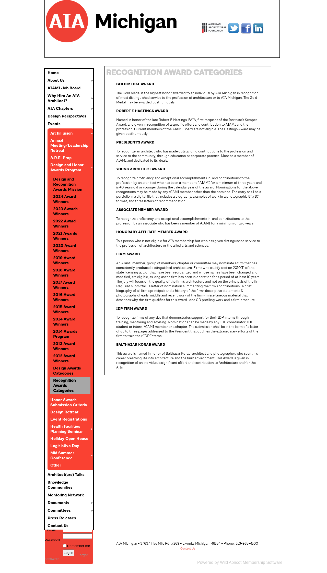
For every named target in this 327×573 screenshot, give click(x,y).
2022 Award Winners (64, 224)
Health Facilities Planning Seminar (66, 429)
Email (50, 530)
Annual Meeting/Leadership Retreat (69, 145)
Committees (59, 510)
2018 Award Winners (64, 273)
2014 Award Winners (64, 322)
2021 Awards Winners (65, 236)
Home (53, 72)
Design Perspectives (67, 116)
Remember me (78, 546)
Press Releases (62, 518)
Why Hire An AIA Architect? (64, 98)
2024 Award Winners (64, 199)
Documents (58, 502)
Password (52, 538)
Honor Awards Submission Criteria (68, 402)
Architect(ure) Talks (66, 474)
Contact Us (58, 525)
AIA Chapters (60, 108)
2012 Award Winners (64, 358)
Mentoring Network (66, 495)
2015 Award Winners (64, 309)
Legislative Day (64, 445)
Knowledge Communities (60, 485)
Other (55, 465)
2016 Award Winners (64, 297)
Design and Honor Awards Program (67, 167)
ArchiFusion (61, 133)
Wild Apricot (230, 562)
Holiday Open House (69, 438)
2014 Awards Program (65, 334)
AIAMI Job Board (64, 88)
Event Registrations (68, 419)
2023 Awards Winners (65, 211)
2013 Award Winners (64, 346)
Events (54, 123)
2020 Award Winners (64, 248)
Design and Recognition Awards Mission (67, 184)
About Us (56, 80)
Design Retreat (64, 412)
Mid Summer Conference (62, 455)
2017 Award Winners (64, 285)
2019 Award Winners (64, 260)
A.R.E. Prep (61, 157)
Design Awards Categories (67, 371)
